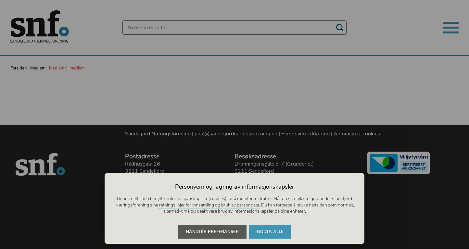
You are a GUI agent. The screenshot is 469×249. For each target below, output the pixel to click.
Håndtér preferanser (212, 232)
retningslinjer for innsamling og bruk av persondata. (209, 205)
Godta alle (270, 232)
